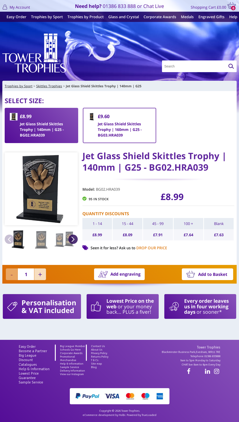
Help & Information (34, 369)
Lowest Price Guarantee (29, 375)
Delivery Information (72, 371)
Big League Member (72, 346)
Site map (96, 364)
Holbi (122, 415)
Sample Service (31, 382)
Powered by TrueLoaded (141, 415)
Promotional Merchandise (68, 358)
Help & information (71, 364)
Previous (9, 239)
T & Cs (94, 360)
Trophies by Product (84, 16)
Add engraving (125, 274)
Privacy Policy (99, 353)
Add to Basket (212, 274)
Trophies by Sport (45, 16)
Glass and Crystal (121, 16)
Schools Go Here (70, 350)
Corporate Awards (158, 16)
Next (73, 239)
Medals (185, 16)
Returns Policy (99, 357)
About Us (96, 350)
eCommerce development (99, 415)
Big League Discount (27, 357)
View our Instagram (72, 374)
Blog (94, 367)
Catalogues (28, 364)
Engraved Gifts (210, 16)
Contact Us (98, 346)
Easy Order (15, 16)
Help (231, 16)
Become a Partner (33, 351)
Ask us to (143, 247)
